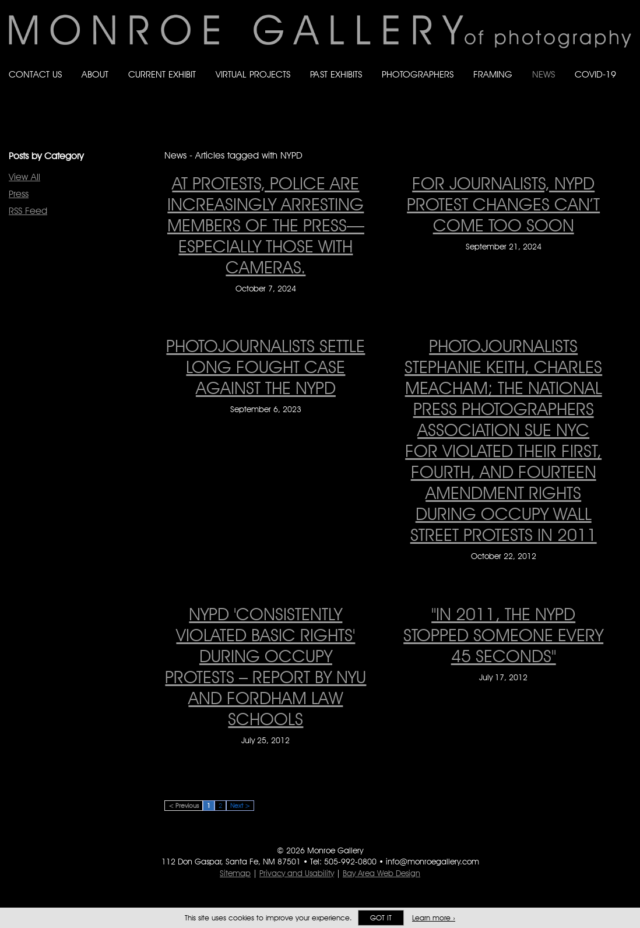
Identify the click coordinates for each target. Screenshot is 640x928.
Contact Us (35, 74)
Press (19, 193)
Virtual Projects (253, 74)
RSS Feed (28, 210)
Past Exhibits (336, 74)
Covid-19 (595, 74)
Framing (492, 74)
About (95, 74)
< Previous (183, 806)
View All (24, 176)
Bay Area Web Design (381, 873)
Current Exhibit (162, 74)
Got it (381, 917)
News (543, 74)
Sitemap (235, 873)
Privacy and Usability (296, 873)
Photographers (417, 74)
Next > (240, 806)
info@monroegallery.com (432, 861)
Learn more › (433, 917)
